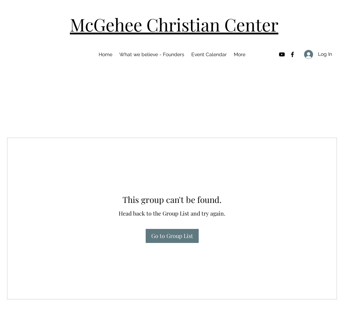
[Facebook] (292, 54)
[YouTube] (281, 54)
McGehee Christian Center (174, 24)
